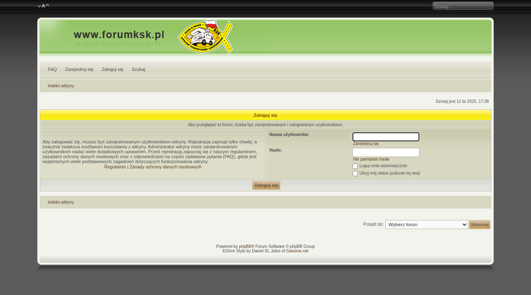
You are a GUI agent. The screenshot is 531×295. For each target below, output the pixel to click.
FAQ (52, 69)
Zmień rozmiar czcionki (43, 6)
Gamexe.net (297, 251)
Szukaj (138, 69)
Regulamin (115, 166)
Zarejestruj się (79, 69)
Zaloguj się (113, 69)
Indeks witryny (61, 86)
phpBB (245, 246)
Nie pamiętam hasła (371, 159)
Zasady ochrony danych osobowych (165, 166)
